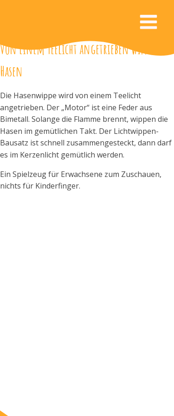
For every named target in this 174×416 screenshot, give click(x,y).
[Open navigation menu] (148, 23)
